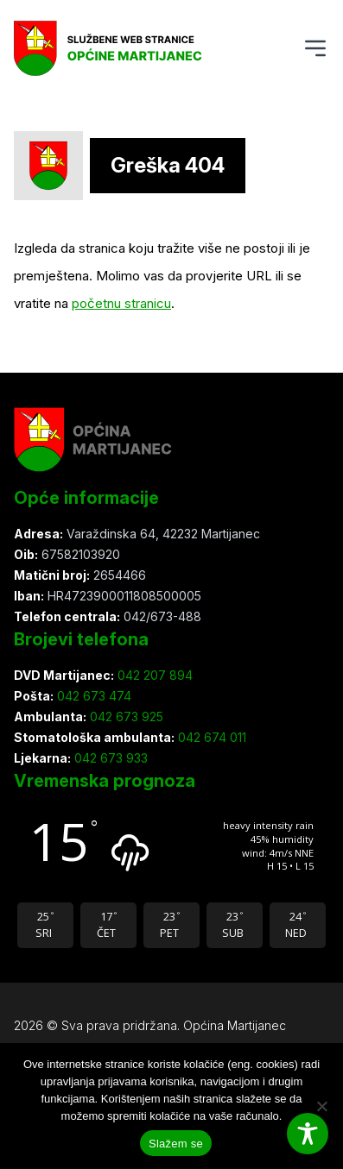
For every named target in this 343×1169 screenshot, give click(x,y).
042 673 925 (124, 716)
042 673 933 (109, 758)
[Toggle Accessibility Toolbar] (307, 1133)
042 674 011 (210, 737)
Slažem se (176, 1143)
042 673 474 (92, 695)
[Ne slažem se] (321, 1106)
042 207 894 (153, 675)
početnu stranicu (121, 303)
